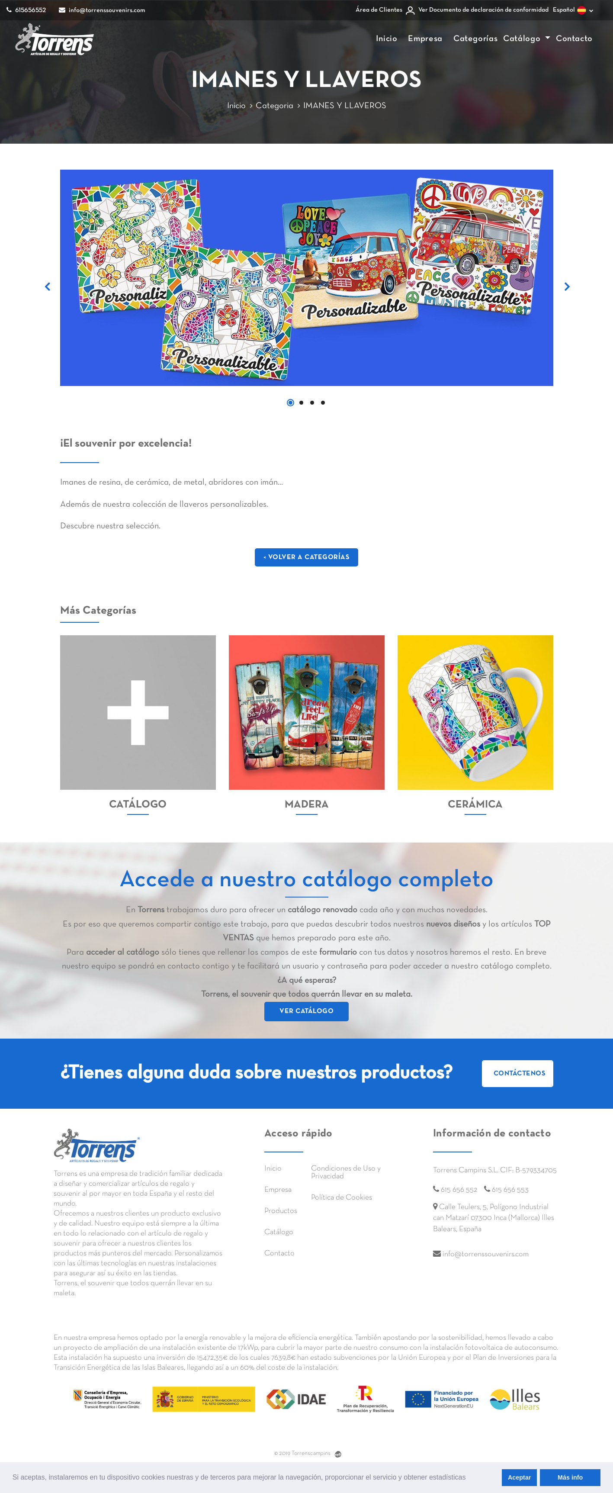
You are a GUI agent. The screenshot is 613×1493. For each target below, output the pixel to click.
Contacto (574, 39)
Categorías (475, 39)
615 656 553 (510, 1190)
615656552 (26, 9)
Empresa (425, 39)
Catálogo (278, 1232)
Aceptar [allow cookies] (519, 1477)
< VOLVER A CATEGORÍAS (306, 557)
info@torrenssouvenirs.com (102, 9)
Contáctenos (520, 1074)
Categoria (274, 106)
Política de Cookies (341, 1197)
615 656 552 (459, 1190)
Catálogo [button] (523, 39)
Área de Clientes (379, 10)
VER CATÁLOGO (306, 1011)
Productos (280, 1211)
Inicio (387, 39)
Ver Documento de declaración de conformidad (483, 10)
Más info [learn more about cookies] (570, 1477)
